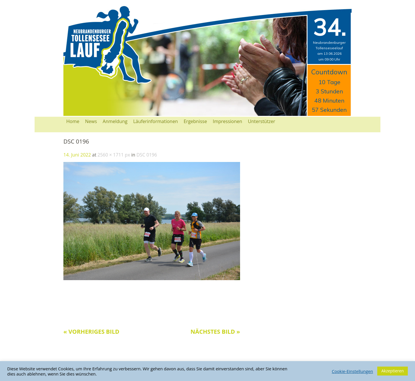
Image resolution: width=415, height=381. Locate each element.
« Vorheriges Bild (91, 331)
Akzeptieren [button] (392, 371)
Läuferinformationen (155, 121)
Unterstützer (261, 121)
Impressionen (227, 121)
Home (72, 121)
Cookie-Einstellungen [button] (352, 371)
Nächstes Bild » (215, 331)
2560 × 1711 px (113, 155)
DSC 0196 (146, 155)
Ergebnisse (195, 121)
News (91, 121)
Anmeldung (115, 121)
